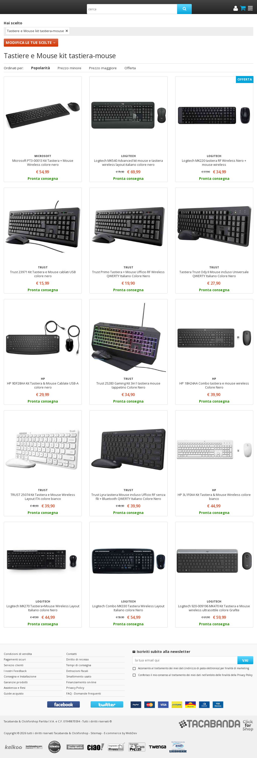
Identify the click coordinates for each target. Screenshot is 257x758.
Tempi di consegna (78, 665)
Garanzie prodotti (16, 682)
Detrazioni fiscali (77, 671)
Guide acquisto (14, 693)
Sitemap (96, 733)
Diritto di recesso (77, 659)
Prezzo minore (69, 68)
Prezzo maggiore (103, 68)
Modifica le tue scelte (29, 42)
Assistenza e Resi (14, 688)
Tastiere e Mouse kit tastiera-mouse (35, 31)
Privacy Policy (244, 675)
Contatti (71, 654)
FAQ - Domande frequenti (83, 693)
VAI (245, 660)
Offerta (130, 68)
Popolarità (40, 68)
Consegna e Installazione (20, 676)
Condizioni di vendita (18, 654)
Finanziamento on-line (81, 682)
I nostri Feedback (15, 671)
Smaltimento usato (78, 676)
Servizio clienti (13, 665)
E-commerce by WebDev (120, 733)
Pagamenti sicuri (15, 659)
